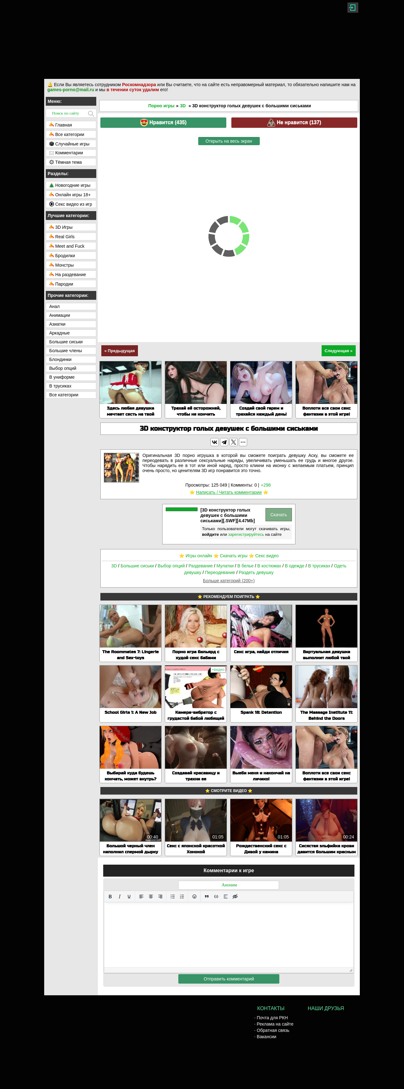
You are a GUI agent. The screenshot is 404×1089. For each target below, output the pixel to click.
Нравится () (163, 123)
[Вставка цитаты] (206, 896)
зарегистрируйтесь (246, 534)
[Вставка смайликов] (194, 896)
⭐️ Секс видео (264, 555)
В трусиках (319, 565)
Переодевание (220, 572)
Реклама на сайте (275, 1024)
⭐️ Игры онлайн (195, 555)
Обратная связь (273, 1030)
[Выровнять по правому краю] (160, 896)
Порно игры (161, 105)
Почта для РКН (272, 1017)
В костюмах (269, 565)
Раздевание (200, 565)
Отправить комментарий (229, 978)
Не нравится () (294, 123)
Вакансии (266, 1036)
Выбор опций (171, 565)
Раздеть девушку (256, 572)
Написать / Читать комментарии (229, 492)
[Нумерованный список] (182, 896)
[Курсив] (119, 896)
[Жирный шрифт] (110, 896)
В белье (245, 565)
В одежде (294, 565)
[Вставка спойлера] (225, 896)
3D (183, 105)
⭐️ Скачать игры (230, 555)
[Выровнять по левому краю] (141, 896)
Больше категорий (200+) (229, 580)
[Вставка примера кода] (216, 896)
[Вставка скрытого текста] (235, 896)
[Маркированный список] (172, 896)
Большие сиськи (137, 565)
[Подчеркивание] (129, 896)
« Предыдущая (119, 350)
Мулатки (225, 565)
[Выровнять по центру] (151, 896)
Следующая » (339, 350)
